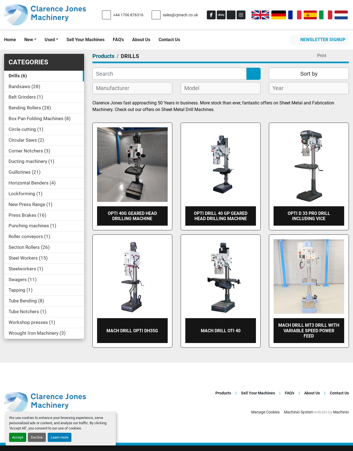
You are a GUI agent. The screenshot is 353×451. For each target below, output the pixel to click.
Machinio (341, 412)
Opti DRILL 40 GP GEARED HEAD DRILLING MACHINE (220, 216)
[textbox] (115, 88)
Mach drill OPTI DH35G (132, 330)
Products (223, 393)
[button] (30, 39)
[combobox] (132, 88)
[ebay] (221, 14)
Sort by (308, 73)
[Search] (169, 74)
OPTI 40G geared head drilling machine (132, 216)
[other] (231, 14)
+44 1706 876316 (128, 15)
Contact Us (169, 39)
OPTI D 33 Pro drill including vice (309, 216)
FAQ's (118, 39)
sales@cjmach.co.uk (180, 15)
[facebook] (211, 14)
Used (50, 39)
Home (10, 39)
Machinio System (298, 412)
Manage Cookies (265, 412)
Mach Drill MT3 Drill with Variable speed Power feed (308, 330)
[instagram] (241, 14)
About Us (141, 39)
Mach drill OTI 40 (220, 330)
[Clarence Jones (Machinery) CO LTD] (45, 402)
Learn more (59, 437)
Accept (17, 437)
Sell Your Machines (85, 39)
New (28, 39)
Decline (37, 437)
